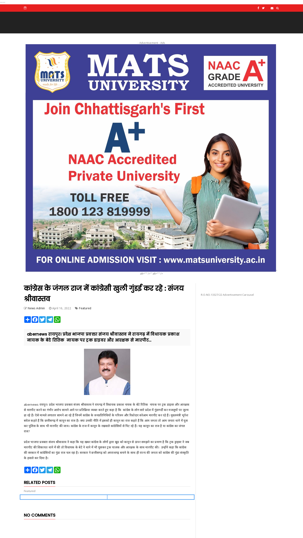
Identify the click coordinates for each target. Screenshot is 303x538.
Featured (85, 308)
